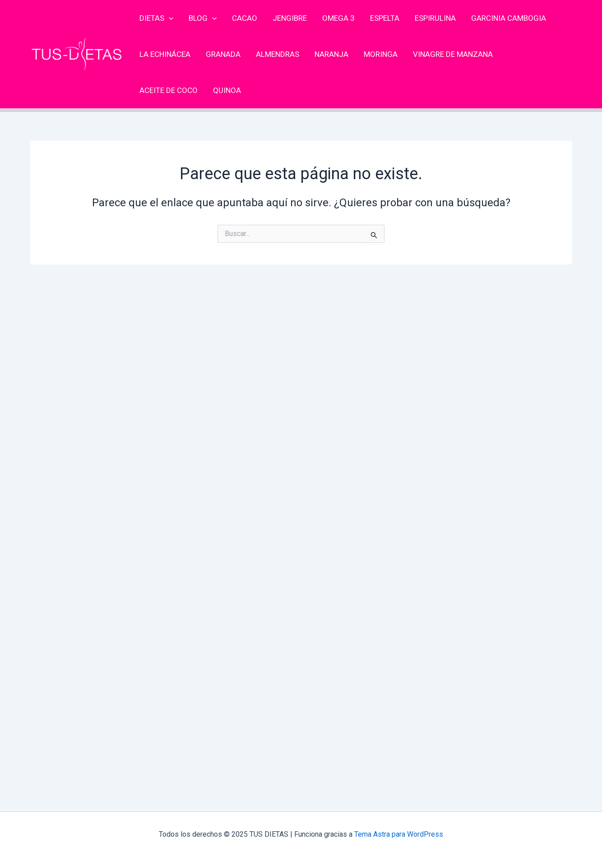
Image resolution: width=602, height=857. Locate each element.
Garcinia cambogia (508, 18)
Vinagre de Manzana (453, 54)
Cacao (244, 18)
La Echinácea (164, 54)
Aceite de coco (168, 90)
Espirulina (435, 18)
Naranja (331, 54)
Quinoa (227, 90)
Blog (203, 18)
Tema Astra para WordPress (398, 834)
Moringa (381, 54)
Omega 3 (338, 18)
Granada (223, 54)
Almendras (277, 54)
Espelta (384, 18)
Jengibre (290, 18)
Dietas (156, 18)
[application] (168, 18)
